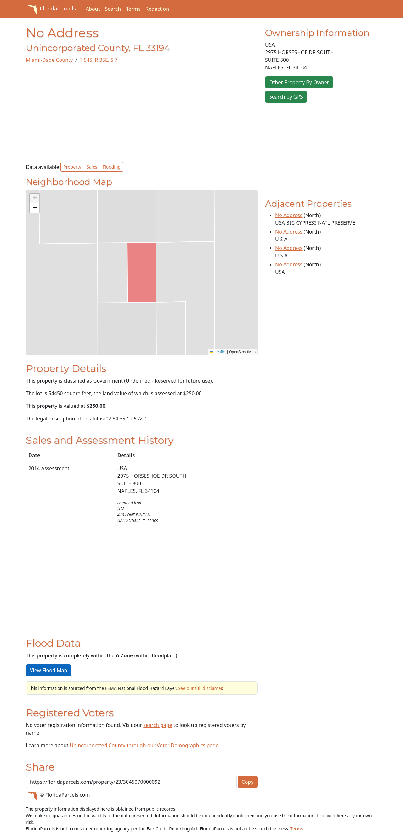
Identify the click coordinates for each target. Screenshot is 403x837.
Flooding (112, 167)
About (93, 8)
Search (113, 8)
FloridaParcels (51, 9)
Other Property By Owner (299, 82)
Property (72, 167)
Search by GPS (286, 96)
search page (157, 725)
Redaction (157, 8)
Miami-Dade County (49, 59)
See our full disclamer (200, 688)
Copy (247, 781)
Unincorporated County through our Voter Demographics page (144, 745)
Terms (133, 8)
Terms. (297, 829)
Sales (92, 167)
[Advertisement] (142, 113)
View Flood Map (48, 670)
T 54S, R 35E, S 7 (98, 59)
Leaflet (218, 352)
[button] (34, 198)
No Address (289, 215)
